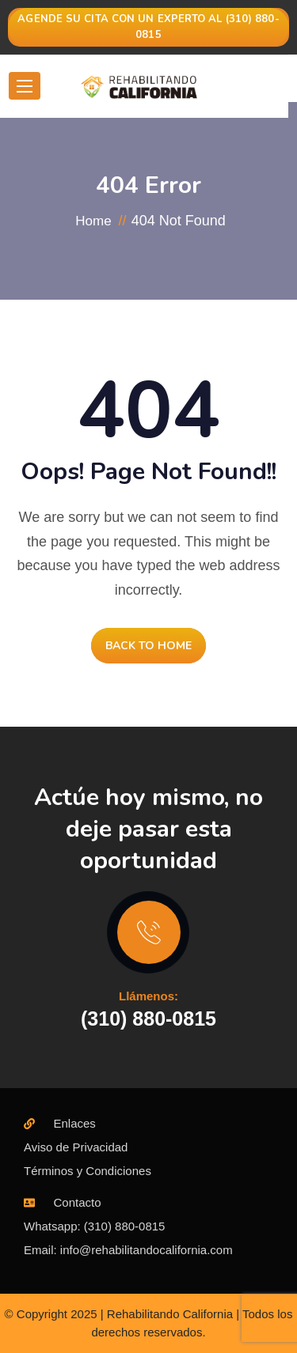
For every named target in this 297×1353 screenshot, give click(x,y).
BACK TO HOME (148, 645)
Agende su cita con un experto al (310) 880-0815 (148, 27)
